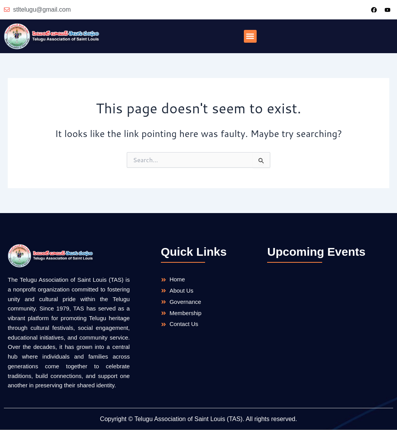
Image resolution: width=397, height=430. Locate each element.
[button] (250, 36)
